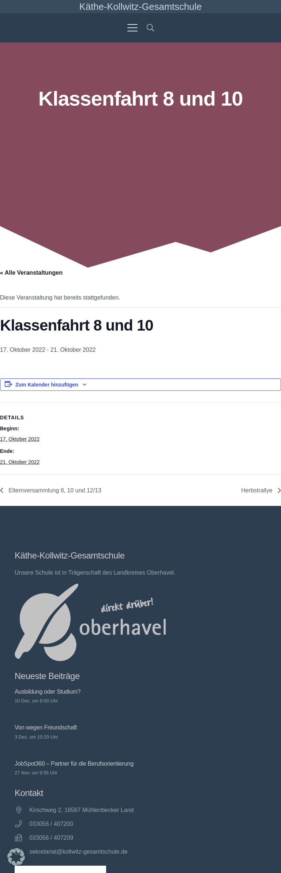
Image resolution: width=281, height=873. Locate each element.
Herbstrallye (257, 490)
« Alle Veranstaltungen (31, 273)
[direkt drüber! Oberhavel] (90, 622)
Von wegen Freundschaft (46, 728)
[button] (132, 28)
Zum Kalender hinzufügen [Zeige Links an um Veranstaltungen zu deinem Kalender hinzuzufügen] (46, 385)
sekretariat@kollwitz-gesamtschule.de (78, 852)
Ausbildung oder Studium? (47, 692)
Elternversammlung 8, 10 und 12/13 (54, 490)
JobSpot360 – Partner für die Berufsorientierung (74, 763)
